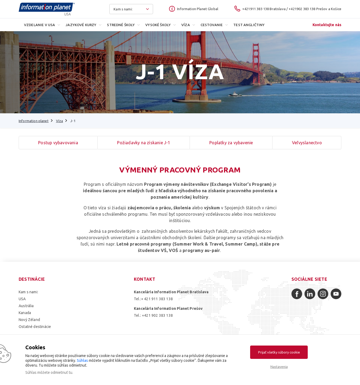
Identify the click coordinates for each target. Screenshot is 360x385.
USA (22, 299)
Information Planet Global (197, 9)
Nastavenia (279, 366)
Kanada (25, 313)
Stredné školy (121, 25)
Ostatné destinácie (35, 326)
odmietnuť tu (61, 372)
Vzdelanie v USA (39, 25)
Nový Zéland (29, 320)
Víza (185, 25)
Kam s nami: (28, 292)
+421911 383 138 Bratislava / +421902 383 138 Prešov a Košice (291, 9)
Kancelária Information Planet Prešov (168, 308)
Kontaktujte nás (327, 25)
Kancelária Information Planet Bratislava (171, 292)
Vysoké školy (158, 25)
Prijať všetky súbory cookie (279, 352)
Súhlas (82, 360)
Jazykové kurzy (81, 25)
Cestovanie (212, 25)
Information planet (34, 121)
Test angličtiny (249, 25)
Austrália (26, 306)
